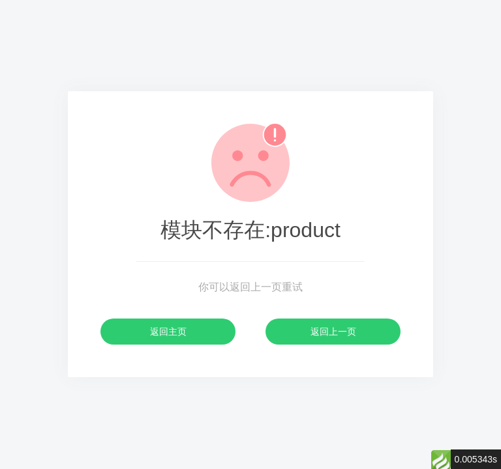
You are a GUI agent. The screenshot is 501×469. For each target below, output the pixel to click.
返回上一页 (333, 331)
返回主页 (168, 331)
